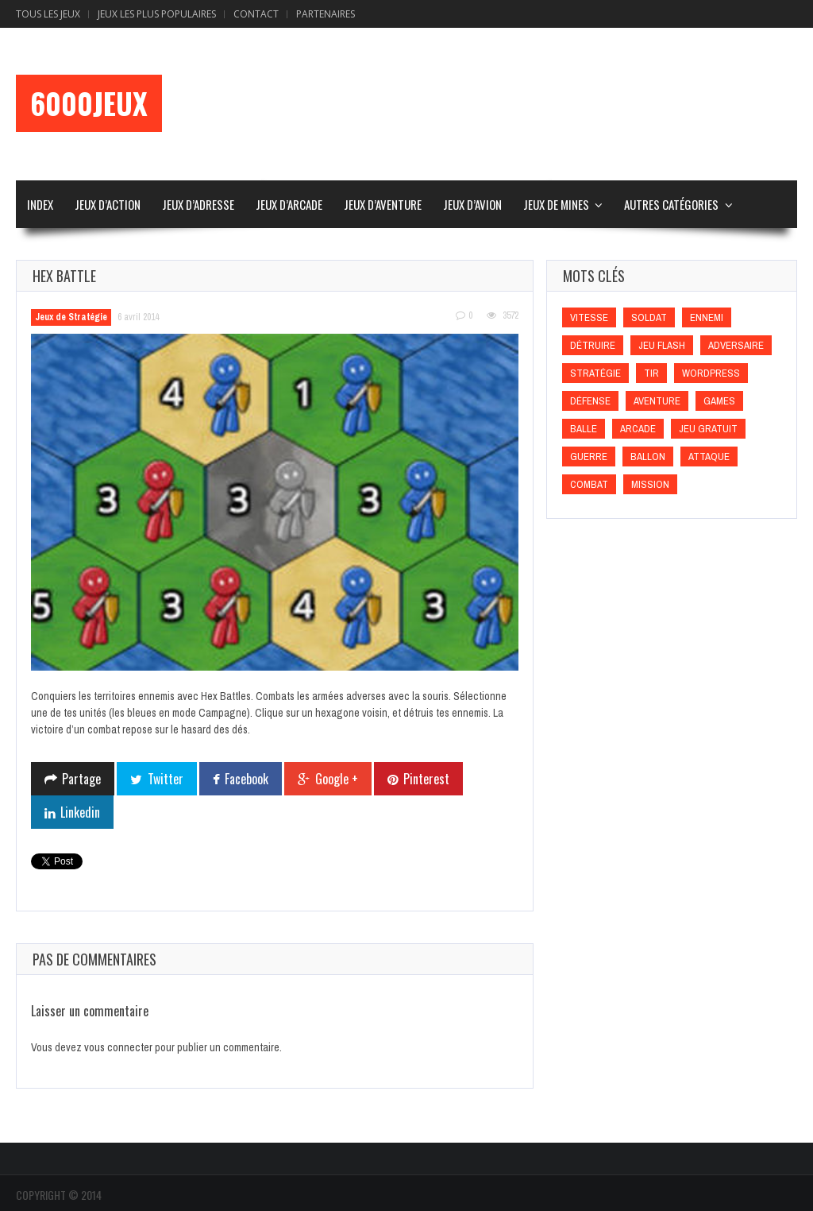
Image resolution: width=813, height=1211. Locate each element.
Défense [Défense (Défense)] (590, 401)
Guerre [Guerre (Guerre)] (588, 456)
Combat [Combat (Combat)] (589, 484)
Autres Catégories (671, 204)
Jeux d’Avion (472, 204)
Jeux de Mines (556, 204)
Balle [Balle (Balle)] (583, 428)
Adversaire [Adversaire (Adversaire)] (736, 345)
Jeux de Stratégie (71, 317)
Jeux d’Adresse (198, 204)
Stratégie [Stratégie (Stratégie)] (595, 373)
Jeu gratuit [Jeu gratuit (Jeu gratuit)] (708, 428)
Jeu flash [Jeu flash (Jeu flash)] (661, 345)
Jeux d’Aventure (383, 204)
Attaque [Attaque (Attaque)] (709, 456)
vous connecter (118, 1047)
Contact (256, 14)
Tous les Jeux (48, 14)
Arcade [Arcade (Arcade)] (638, 428)
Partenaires (325, 14)
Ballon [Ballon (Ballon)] (647, 456)
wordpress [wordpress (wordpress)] (711, 373)
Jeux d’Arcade (289, 204)
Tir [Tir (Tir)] (651, 373)
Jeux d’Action (108, 204)
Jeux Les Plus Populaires (157, 14)
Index (40, 204)
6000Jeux (89, 103)
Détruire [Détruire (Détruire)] (592, 345)
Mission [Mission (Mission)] (650, 484)
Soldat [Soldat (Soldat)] (649, 317)
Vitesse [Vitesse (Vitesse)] (589, 317)
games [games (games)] (719, 401)
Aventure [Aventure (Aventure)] (657, 401)
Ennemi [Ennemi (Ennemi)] (706, 317)
